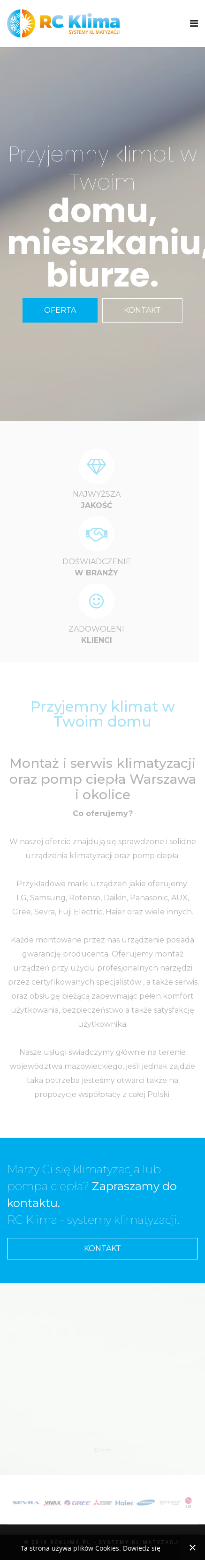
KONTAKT (142, 310)
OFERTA (60, 310)
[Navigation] (194, 23)
